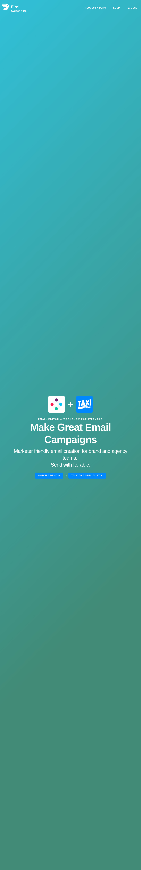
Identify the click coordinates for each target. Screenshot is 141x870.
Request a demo (95, 8)
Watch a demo (48, 475)
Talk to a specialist (85, 475)
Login (117, 8)
